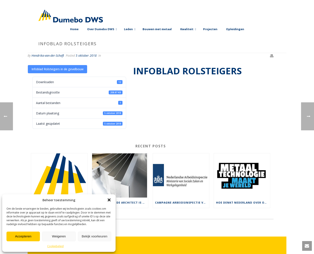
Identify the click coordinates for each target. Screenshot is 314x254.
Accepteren (23, 236)
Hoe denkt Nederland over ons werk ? (243, 202)
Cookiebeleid (55, 246)
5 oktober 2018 (86, 55)
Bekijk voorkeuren (94, 236)
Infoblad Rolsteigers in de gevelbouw (57, 69)
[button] (109, 200)
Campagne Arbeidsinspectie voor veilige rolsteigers (182, 202)
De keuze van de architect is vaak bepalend (121, 202)
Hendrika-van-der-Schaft (47, 55)
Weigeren (59, 236)
